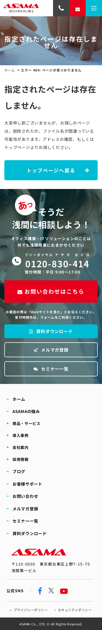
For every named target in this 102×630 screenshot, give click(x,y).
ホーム (9, 70)
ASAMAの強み (26, 411)
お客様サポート (27, 484)
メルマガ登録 (51, 349)
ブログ (19, 471)
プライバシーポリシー (31, 609)
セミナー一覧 (51, 368)
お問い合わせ (25, 496)
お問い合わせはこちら (50, 291)
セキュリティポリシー (75, 609)
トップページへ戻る (51, 170)
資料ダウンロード (51, 331)
